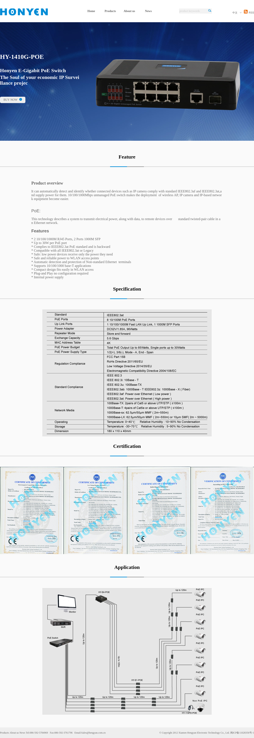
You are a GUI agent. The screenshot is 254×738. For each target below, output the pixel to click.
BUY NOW (12, 99)
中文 (237, 12)
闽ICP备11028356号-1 (242, 732)
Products (110, 11)
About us (129, 11)
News (148, 11)
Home (91, 11)
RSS (249, 12)
